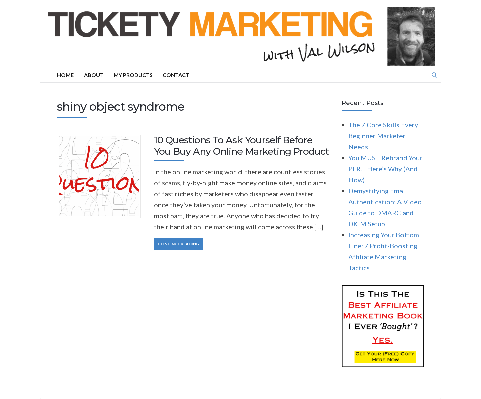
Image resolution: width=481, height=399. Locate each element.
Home (65, 75)
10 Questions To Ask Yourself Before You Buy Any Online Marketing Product (241, 145)
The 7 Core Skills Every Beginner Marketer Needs (383, 136)
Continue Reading (178, 243)
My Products (133, 75)
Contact (176, 75)
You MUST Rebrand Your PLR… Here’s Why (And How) (385, 169)
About (94, 75)
